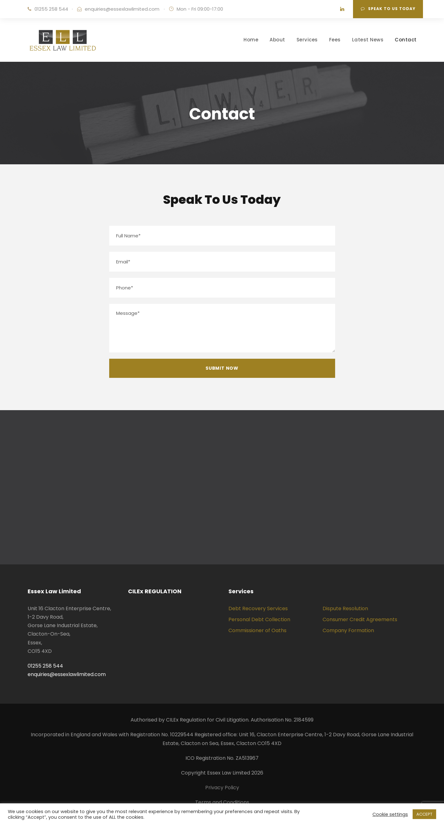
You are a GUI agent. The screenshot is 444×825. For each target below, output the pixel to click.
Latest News (368, 39)
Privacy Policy (222, 787)
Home (250, 39)
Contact (406, 39)
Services (307, 39)
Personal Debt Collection (259, 619)
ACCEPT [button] (424, 814)
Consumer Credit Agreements (360, 619)
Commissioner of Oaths (257, 630)
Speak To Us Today (388, 8)
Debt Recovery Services (258, 608)
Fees (335, 39)
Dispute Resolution (345, 608)
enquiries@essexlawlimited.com (122, 9)
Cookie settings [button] (390, 814)
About (277, 39)
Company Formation (348, 630)
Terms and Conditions (222, 802)
